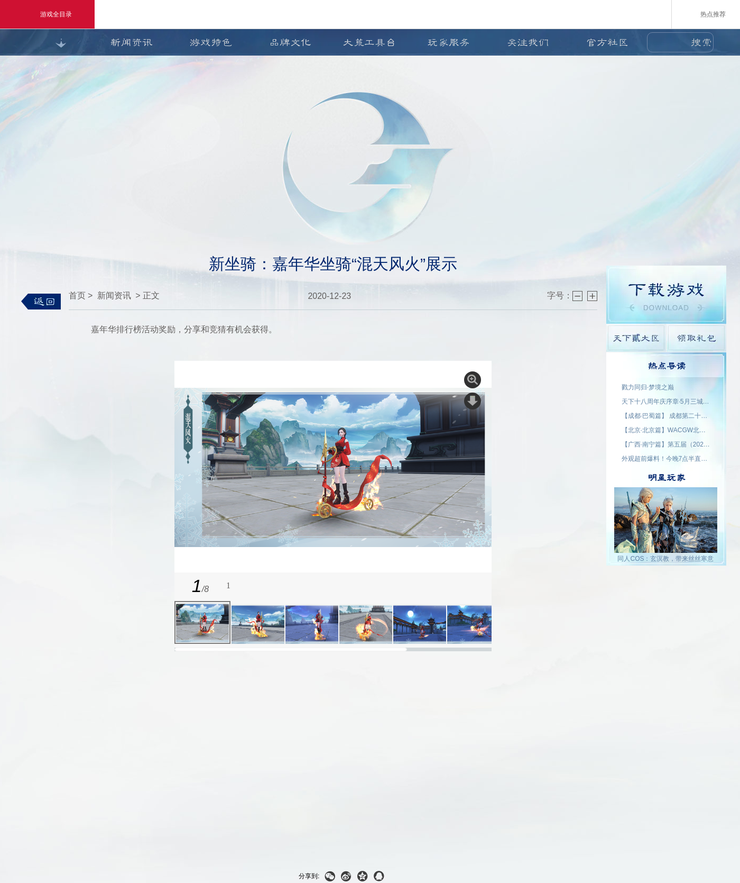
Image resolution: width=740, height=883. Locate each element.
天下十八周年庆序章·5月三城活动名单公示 (666, 401)
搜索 (701, 42)
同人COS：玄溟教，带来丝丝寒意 (665, 558)
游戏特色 (211, 42)
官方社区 (607, 42)
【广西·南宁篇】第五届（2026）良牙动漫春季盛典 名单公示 (666, 444)
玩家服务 (449, 42)
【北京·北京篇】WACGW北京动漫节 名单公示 (666, 430)
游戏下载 (666, 295)
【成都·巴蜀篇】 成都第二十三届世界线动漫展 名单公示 (666, 416)
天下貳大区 (636, 338)
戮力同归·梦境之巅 (648, 387)
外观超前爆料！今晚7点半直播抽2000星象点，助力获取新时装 (666, 458)
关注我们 (528, 42)
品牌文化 (290, 42)
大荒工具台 (369, 42)
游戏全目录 (47, 14)
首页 (77, 295)
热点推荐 (706, 13)
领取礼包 (696, 338)
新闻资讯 (131, 42)
